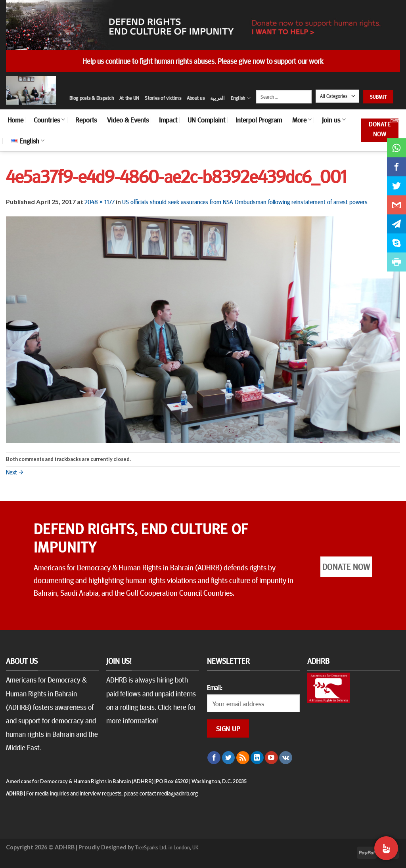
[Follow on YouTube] (271, 758)
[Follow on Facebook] (213, 758)
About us (196, 97)
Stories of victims (163, 97)
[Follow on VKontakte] (285, 758)
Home (15, 119)
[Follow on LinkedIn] (257, 758)
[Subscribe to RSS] (242, 758)
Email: (214, 687)
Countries (49, 119)
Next (14, 471)
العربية (217, 97)
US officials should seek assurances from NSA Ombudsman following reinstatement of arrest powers (245, 201)
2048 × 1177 (99, 201)
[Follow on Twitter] (228, 758)
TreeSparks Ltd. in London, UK (166, 847)
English (241, 98)
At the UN (129, 97)
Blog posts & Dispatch (91, 97)
